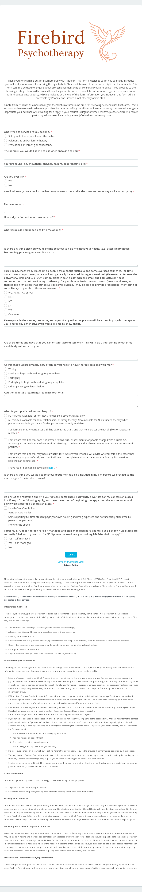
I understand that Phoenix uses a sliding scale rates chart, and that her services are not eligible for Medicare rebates (69, 431)
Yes (10, 181)
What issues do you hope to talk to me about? (33, 230)
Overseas (13, 314)
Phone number (14, 204)
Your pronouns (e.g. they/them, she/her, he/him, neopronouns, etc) (46, 163)
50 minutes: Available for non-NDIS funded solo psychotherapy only (46, 415)
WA (10, 310)
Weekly (12, 369)
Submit (71, 554)
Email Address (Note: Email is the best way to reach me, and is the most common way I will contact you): (69, 191)
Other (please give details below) (26, 386)
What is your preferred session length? (28, 411)
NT (10, 301)
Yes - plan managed (19, 543)
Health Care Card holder (21, 508)
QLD (11, 297)
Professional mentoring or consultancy (30, 144)
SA (9, 305)
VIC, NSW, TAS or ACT (20, 292)
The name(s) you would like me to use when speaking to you (42, 151)
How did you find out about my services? (30, 217)
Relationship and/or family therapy (27, 140)
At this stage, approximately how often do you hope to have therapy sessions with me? (59, 364)
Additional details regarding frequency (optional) (34, 392)
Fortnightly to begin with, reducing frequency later (36, 382)
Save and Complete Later (71, 561)
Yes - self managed (19, 538)
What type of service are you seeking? (28, 131)
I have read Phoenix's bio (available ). (32, 467)
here (50, 467)
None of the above (19, 524)
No (10, 185)
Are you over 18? (15, 176)
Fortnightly (14, 377)
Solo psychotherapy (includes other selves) (32, 136)
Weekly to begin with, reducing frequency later (34, 373)
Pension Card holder (19, 512)
